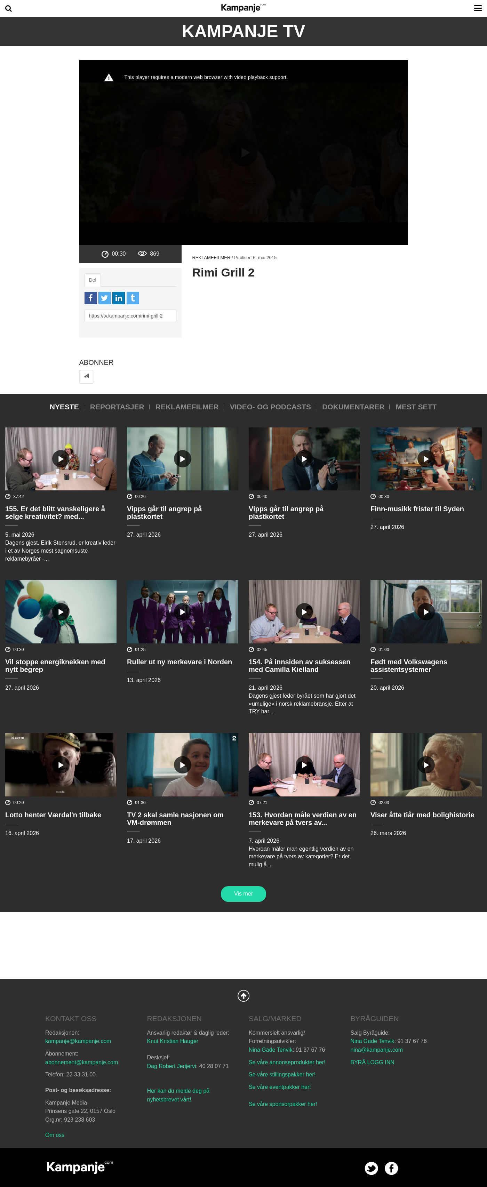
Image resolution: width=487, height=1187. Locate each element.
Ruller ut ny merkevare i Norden (179, 662)
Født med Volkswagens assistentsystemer (408, 665)
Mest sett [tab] (416, 407)
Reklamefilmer (211, 257)
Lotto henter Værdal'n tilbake (53, 815)
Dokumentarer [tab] (353, 407)
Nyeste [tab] (64, 407)
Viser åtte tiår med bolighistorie (422, 815)
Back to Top (243, 996)
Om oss (54, 1135)
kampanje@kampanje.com (78, 1041)
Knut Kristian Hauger (173, 1041)
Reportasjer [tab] (117, 407)
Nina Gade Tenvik (271, 1050)
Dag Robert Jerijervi (171, 1066)
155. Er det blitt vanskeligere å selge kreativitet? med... (55, 512)
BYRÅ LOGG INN (372, 1062)
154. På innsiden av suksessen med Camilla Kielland (299, 665)
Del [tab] (92, 280)
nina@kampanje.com (377, 1050)
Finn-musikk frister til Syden (417, 509)
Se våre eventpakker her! (280, 1087)
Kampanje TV (243, 31)
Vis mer (243, 894)
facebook (391, 1168)
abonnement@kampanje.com (81, 1062)
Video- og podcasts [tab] (270, 407)
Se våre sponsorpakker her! (283, 1104)
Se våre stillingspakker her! (283, 1074)
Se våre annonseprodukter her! (287, 1062)
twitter (371, 1168)
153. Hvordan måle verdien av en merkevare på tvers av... (303, 818)
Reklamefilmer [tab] (187, 407)
